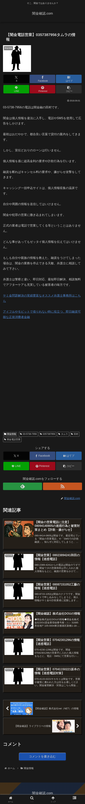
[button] (68, 89)
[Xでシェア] (16, 79)
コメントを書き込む (42, 756)
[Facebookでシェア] (42, 79)
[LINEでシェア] (16, 89)
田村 (74, 434)
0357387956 (47, 434)
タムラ (63, 434)
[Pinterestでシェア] (42, 89)
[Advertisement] (31, 348)
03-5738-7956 (28, 434)
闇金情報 (10, 434)
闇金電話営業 (12, 439)
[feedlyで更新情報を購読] (22, 486)
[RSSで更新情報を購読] (62, 486)
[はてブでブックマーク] (68, 79)
